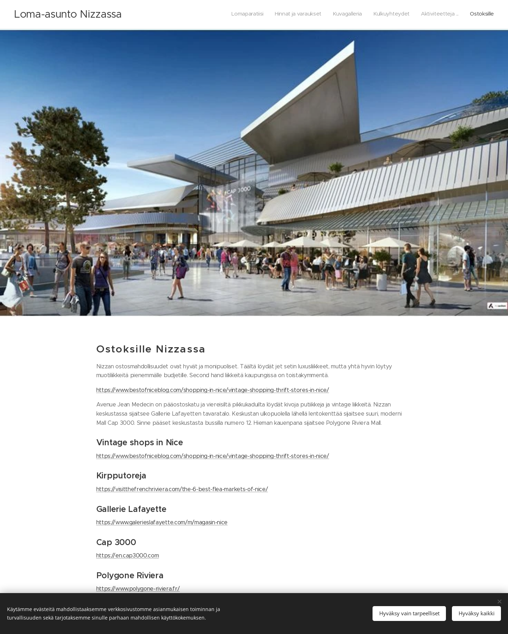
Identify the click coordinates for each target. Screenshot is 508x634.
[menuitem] (439, 14)
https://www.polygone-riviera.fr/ (138, 588)
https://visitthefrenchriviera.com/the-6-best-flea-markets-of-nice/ (182, 488)
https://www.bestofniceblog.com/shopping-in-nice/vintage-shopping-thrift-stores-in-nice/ (212, 389)
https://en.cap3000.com (127, 555)
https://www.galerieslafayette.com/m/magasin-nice (162, 522)
